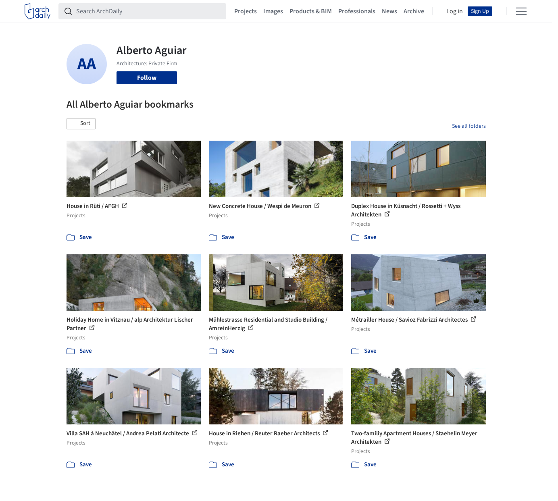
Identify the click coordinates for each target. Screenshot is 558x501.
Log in (454, 11)
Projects (245, 11)
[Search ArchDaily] (148, 11)
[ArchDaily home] (37, 11)
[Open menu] (521, 11)
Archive (414, 11)
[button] (81, 123)
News (389, 11)
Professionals (356, 11)
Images (273, 11)
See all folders (469, 126)
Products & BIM (310, 11)
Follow (146, 77)
